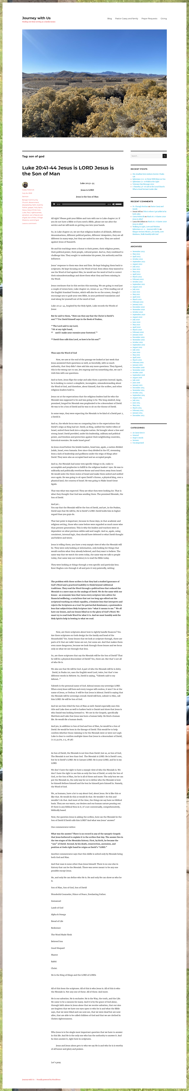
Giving (164, 18)
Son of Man (32, 217)
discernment (34, 202)
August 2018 (137, 378)
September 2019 (139, 345)
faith (34, 205)
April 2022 (137, 274)
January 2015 (137, 385)
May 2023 (136, 254)
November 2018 (139, 370)
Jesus (24, 210)
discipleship (27, 205)
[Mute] (113, 204)
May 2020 (136, 325)
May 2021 (136, 294)
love (38, 210)
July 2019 (136, 350)
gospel (30, 207)
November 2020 (139, 310)
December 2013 (138, 415)
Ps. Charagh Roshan (140, 206)
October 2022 (138, 259)
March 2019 (137, 360)
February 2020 (138, 332)
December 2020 (139, 307)
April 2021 (136, 297)
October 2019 (138, 342)
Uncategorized (138, 443)
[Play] (54, 204)
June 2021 (136, 292)
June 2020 (136, 322)
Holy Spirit (38, 207)
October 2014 (138, 393)
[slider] (84, 204)
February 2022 (138, 279)
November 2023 (139, 252)
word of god (34, 220)
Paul (28, 212)
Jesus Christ (32, 210)
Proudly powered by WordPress (49, 1080)
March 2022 (137, 277)
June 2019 (136, 352)
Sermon (25, 196)
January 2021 (137, 304)
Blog (109, 18)
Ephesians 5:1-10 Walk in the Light (146, 182)
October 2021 (138, 282)
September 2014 (139, 395)
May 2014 (136, 405)
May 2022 (136, 272)
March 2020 (137, 330)
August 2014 (137, 398)
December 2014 (138, 388)
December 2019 (139, 337)
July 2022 (136, 267)
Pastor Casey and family (126, 18)
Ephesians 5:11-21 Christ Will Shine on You (149, 179)
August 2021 (137, 287)
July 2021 (136, 289)
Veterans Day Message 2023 (143, 184)
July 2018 (136, 380)
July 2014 (136, 400)
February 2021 (138, 302)
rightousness (36, 212)
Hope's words (138, 438)
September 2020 (139, 315)
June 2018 (136, 383)
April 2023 (136, 257)
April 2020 (137, 327)
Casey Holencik (28, 190)
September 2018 (139, 375)
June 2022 (136, 269)
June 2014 (136, 403)
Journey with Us (36, 18)
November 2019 (139, 340)
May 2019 (136, 355)
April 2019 (136, 357)
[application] (87, 204)
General (136, 435)
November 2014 (139, 390)
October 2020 (138, 312)
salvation (25, 215)
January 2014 (137, 413)
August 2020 (137, 317)
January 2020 (138, 335)
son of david (34, 215)
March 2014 (137, 408)
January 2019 (138, 365)
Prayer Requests (149, 18)
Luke (24, 212)
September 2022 (139, 262)
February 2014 (138, 410)
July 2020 (136, 320)
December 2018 (138, 368)
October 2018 (138, 373)
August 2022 (137, 264)
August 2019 (137, 347)
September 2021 (139, 284)
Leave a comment (29, 223)
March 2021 (137, 299)
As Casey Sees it (139, 433)
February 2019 (138, 363)
